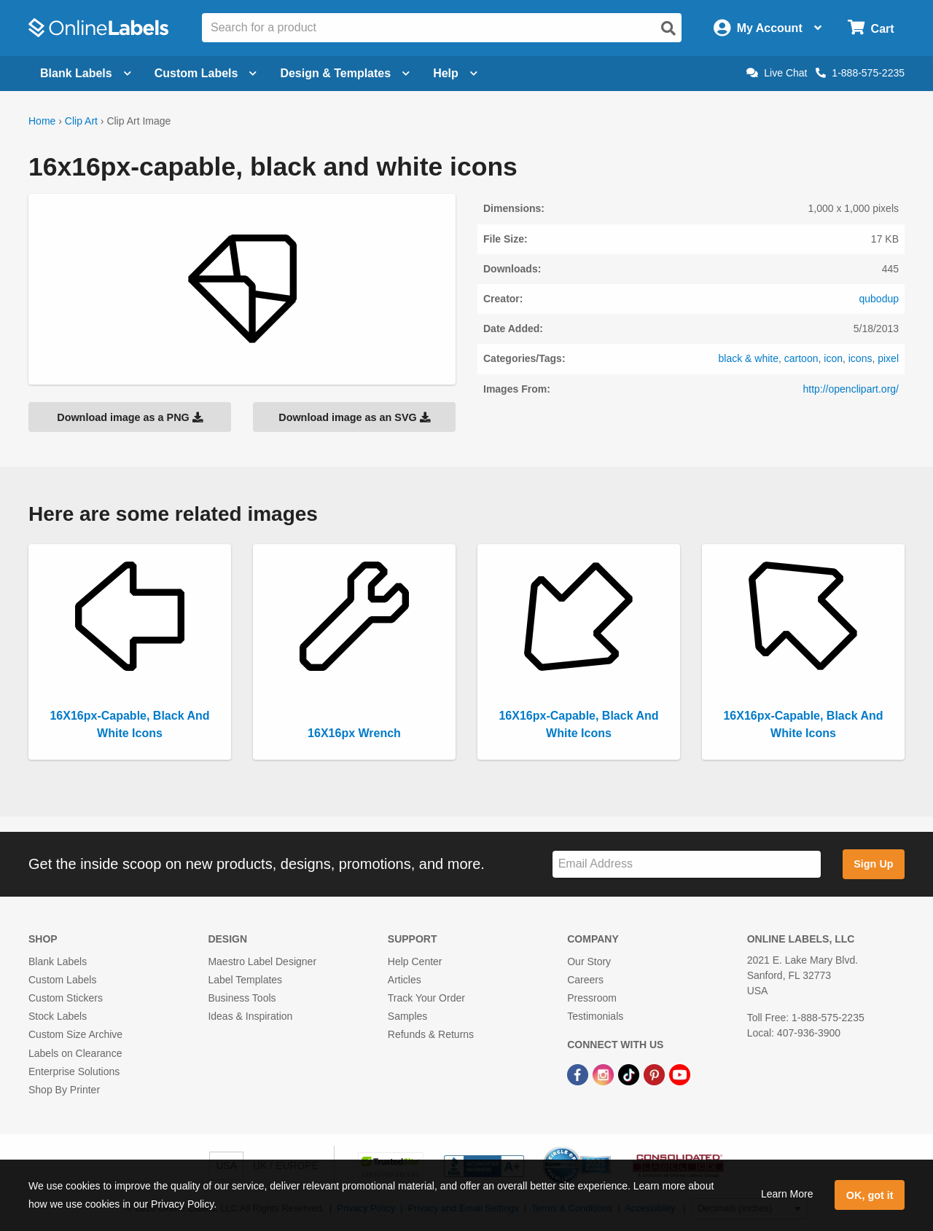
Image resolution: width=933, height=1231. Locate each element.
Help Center (415, 961)
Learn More (787, 1194)
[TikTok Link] (630, 1074)
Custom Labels (62, 980)
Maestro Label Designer (262, 961)
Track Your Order (426, 998)
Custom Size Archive (75, 1034)
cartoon (801, 358)
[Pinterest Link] (656, 1074)
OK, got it (870, 1195)
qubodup (879, 298)
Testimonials (595, 1016)
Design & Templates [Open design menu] (345, 73)
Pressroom (592, 998)
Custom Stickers (65, 998)
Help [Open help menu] (455, 73)
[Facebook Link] (579, 1074)
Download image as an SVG (354, 417)
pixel (888, 358)
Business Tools (242, 998)
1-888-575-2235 (860, 73)
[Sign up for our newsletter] (687, 864)
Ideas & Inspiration (250, 1016)
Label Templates (245, 980)
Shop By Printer (64, 1090)
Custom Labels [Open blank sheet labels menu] (206, 73)
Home (41, 121)
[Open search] (668, 28)
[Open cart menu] (871, 28)
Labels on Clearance (75, 1053)
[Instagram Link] (605, 1074)
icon (833, 358)
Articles (404, 980)
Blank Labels (57, 961)
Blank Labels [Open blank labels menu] (85, 73)
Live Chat (776, 73)
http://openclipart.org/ (851, 389)
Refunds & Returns (431, 1034)
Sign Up (873, 864)
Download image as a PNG (130, 417)
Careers (585, 980)
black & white (748, 358)
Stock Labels (57, 1016)
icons (860, 358)
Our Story (589, 961)
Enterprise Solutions (74, 1071)
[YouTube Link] (679, 1074)
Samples (407, 1016)
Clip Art (81, 121)
